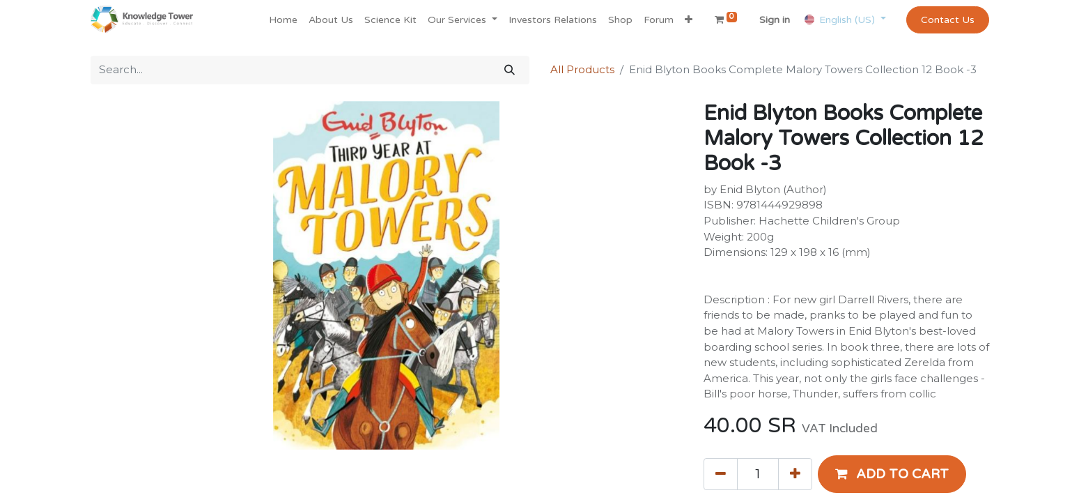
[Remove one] (721, 474)
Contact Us (948, 20)
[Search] (509, 70)
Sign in (774, 20)
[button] (688, 20)
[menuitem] (283, 20)
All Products (582, 69)
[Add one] (795, 474)
